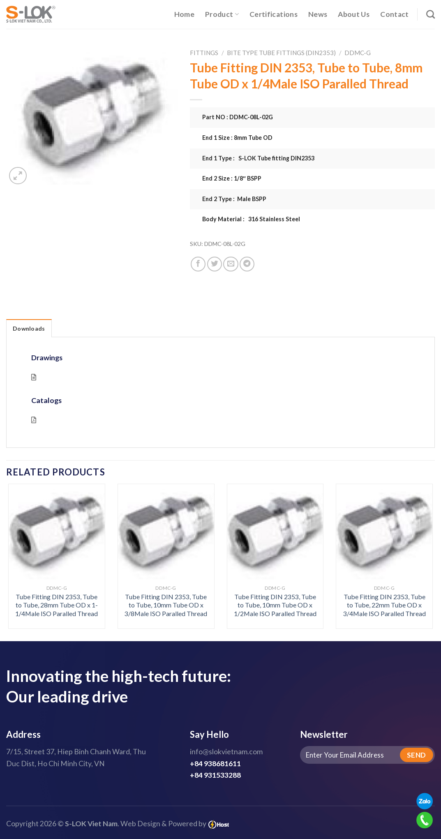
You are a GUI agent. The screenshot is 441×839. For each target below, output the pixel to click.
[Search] (430, 14)
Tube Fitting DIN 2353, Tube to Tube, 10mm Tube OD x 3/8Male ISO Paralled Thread (166, 605)
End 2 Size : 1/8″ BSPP (231, 178)
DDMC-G (357, 52)
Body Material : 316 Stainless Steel (251, 219)
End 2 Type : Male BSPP (234, 198)
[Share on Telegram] (247, 264)
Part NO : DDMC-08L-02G (237, 117)
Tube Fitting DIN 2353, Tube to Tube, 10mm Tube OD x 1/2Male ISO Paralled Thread (275, 605)
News (317, 14)
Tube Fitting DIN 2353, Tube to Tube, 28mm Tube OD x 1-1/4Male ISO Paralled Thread (56, 605)
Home (184, 14)
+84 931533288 (215, 775)
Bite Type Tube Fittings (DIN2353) (281, 52)
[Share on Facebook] (198, 264)
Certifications (273, 14)
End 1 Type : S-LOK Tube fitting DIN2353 (258, 158)
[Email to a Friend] (230, 264)
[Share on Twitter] (214, 264)
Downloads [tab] (29, 328)
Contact (394, 14)
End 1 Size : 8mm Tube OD (237, 137)
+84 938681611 (215, 763)
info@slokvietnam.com (226, 751)
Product (222, 14)
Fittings (204, 52)
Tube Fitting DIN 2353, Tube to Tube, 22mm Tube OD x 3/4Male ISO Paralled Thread (384, 605)
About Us (353, 14)
